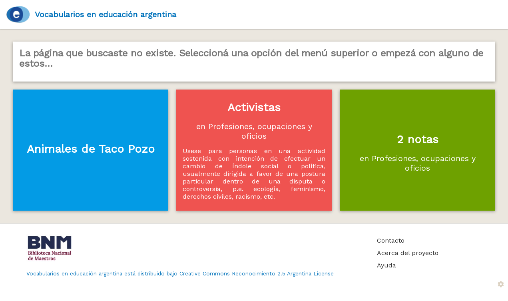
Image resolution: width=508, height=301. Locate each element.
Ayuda (386, 265)
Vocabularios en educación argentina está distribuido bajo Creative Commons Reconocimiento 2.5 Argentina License (180, 273)
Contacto (390, 240)
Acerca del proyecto (407, 253)
